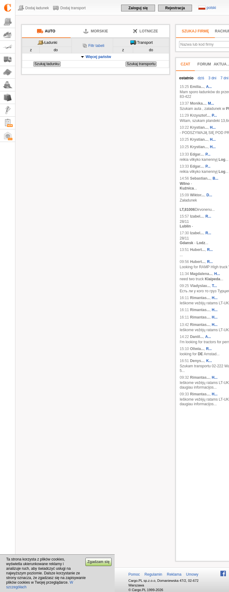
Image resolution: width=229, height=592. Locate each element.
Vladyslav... (200, 286)
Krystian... (199, 127)
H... (213, 127)
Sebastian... (200, 178)
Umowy (192, 574)
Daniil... (196, 337)
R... (208, 216)
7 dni (223, 78)
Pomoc (134, 574)
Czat (185, 64)
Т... (214, 286)
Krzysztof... (200, 115)
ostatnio (186, 78)
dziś (200, 78)
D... (209, 195)
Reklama (174, 574)
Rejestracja (175, 8)
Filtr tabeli (96, 46)
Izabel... (196, 216)
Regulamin (153, 574)
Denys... (197, 361)
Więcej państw (98, 57)
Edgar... (196, 154)
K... (209, 361)
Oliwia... (197, 349)
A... (209, 87)
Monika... (198, 103)
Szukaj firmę (195, 31)
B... (216, 178)
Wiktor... (197, 195)
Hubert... (197, 250)
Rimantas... (200, 298)
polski (211, 8)
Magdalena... (201, 274)
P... (214, 115)
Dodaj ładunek (37, 8)
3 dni (211, 78)
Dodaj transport (73, 8)
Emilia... (197, 87)
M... (211, 103)
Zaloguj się (138, 8)
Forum (204, 64)
